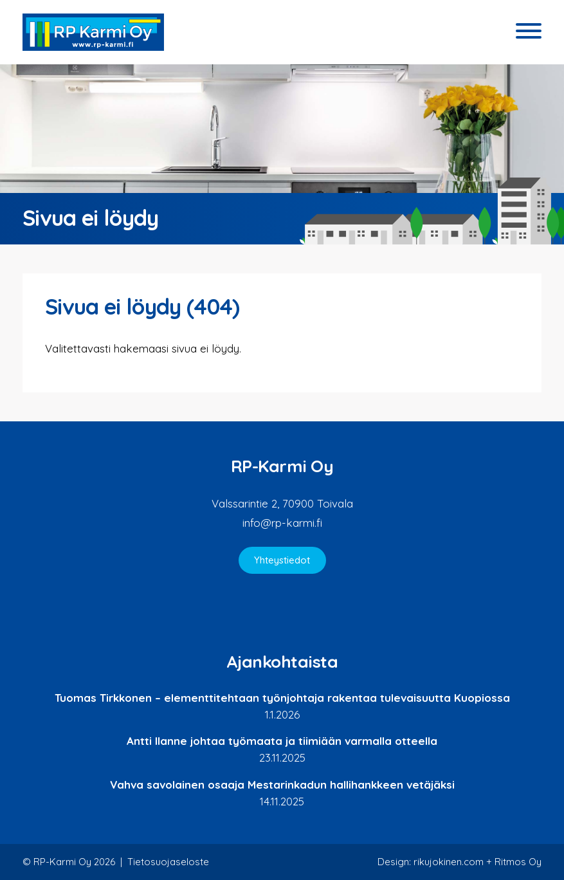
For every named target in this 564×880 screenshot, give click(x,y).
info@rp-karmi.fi (282, 522)
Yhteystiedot (282, 560)
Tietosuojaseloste (168, 862)
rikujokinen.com (449, 862)
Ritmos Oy (518, 862)
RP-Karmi (93, 32)
